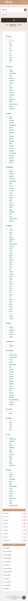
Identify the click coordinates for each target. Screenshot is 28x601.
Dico (7, 24)
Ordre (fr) (5, 533)
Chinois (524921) (6, 575)
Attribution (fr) (6, 540)
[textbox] (14, 9)
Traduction (12, 24)
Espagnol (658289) (7, 558)
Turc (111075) (6, 578)
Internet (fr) (5, 530)
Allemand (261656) (7, 568)
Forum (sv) (5, 537)
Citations (19, 24)
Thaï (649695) (6, 588)
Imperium (14, 596)
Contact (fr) (5, 520)
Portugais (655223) (7, 571)
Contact (8, 597)
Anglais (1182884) (7, 554)
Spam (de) (5, 527)
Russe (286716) (6, 565)
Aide (12, 597)
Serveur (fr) (5, 516)
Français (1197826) (7, 551)
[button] (22, 2)
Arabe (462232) (6, 548)
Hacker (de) (5, 513)
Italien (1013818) (7, 561)
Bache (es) (5, 523)
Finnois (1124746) (7, 582)
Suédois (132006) (7, 585)
